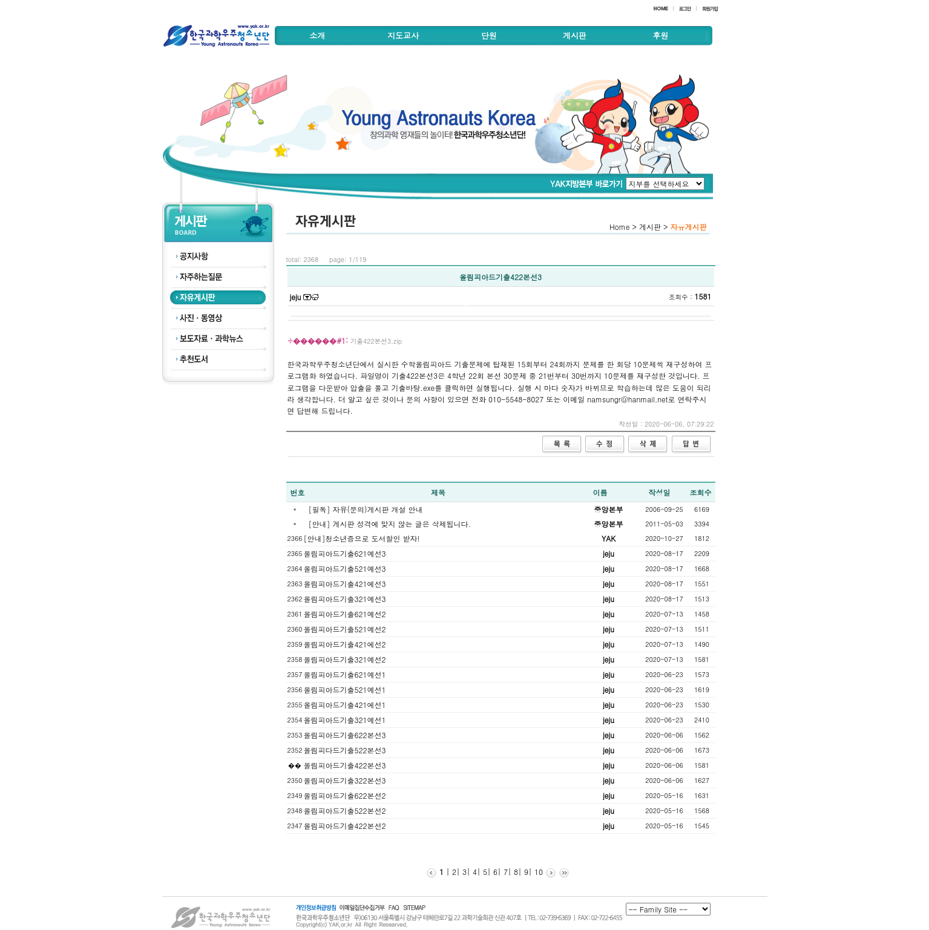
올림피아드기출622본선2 (345, 795)
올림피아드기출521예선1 (345, 689)
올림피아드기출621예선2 (345, 614)
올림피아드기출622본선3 (345, 735)
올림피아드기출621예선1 (345, 674)
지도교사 (403, 35)
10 (537, 871)
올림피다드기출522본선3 (345, 750)
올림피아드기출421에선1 (345, 704)
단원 (489, 35)
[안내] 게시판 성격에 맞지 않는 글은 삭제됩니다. (390, 524)
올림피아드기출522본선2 (345, 810)
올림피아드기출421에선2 (345, 644)
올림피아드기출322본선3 (345, 780)
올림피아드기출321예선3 (345, 599)
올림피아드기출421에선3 (345, 583)
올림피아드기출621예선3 (345, 553)
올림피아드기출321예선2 (345, 659)
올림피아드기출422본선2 (345, 825)
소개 (317, 35)
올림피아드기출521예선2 (345, 629)
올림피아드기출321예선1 (345, 720)
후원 (660, 35)
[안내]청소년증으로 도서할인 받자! (362, 538)
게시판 (574, 35)
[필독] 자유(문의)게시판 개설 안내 (366, 509)
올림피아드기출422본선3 (345, 765)
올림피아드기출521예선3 (345, 568)
